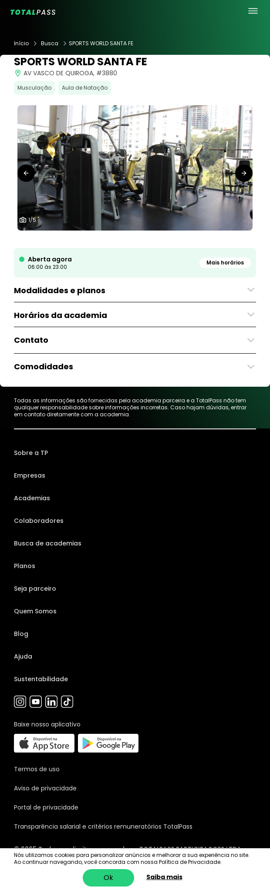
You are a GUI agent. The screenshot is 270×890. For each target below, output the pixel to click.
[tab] (121, 239)
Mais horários (225, 262)
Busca (49, 43)
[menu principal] (253, 10)
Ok (108, 878)
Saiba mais (164, 877)
